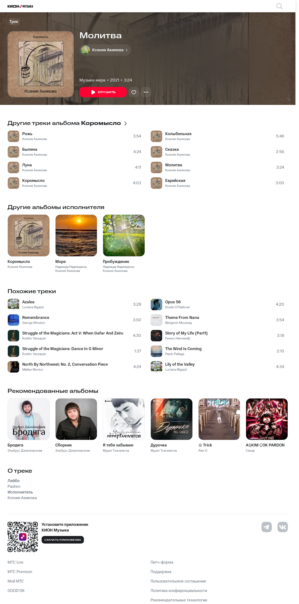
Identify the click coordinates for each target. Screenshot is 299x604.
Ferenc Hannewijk (177, 338)
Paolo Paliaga (174, 354)
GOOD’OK (16, 591)
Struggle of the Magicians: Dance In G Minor (62, 349)
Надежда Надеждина (70, 267)
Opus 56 (173, 302)
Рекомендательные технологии (179, 600)
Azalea (28, 302)
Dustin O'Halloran (177, 307)
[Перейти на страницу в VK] (282, 527)
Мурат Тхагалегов (116, 450)
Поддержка (161, 572)
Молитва (173, 165)
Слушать (103, 92)
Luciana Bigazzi (33, 307)
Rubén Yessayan (34, 338)
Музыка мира (92, 80)
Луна (27, 165)
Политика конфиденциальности (179, 591)
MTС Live (15, 562)
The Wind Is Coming (183, 349)
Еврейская (175, 181)
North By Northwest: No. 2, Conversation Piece (65, 364)
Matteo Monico (32, 369)
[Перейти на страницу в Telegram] (266, 527)
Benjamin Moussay (178, 323)
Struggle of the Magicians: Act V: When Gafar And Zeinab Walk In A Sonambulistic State (72, 333)
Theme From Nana (182, 318)
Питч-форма (162, 562)
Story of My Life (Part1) (186, 333)
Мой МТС (16, 581)
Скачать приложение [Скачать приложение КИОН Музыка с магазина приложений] (62, 540)
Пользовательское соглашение (178, 581)
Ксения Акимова (34, 139)
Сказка (172, 149)
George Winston (33, 323)
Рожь (27, 134)
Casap (250, 450)
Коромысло (33, 181)
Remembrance (35, 318)
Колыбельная (178, 134)
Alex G (202, 450)
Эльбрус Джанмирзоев (25, 450)
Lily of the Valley (180, 364)
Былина (29, 149)
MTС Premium (20, 572)
